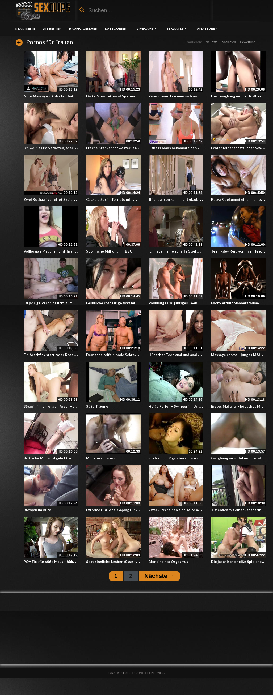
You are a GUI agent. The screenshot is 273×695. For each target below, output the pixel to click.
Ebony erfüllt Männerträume (235, 303)
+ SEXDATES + (175, 28)
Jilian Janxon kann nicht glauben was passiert (187, 199)
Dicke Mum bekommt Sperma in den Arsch (121, 96)
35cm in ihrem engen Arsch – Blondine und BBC (63, 406)
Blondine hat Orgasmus (168, 562)
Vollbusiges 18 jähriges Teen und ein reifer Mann (190, 303)
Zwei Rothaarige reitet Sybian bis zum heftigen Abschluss (72, 199)
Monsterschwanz (100, 458)
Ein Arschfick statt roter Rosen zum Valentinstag (65, 355)
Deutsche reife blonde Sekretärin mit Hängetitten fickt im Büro (139, 355)
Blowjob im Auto (37, 510)
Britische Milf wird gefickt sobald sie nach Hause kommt (71, 458)
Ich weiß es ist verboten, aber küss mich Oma (61, 148)
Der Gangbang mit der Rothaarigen (240, 96)
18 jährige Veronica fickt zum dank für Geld (60, 303)
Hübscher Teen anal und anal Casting (180, 355)
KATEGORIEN (116, 28)
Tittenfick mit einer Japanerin (236, 510)
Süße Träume (97, 406)
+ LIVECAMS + (145, 28)
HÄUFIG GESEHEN (83, 28)
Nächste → (159, 576)
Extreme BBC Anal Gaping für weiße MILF (120, 510)
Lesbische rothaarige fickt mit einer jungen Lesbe (128, 303)
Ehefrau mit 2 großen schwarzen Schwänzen (185, 458)
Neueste (212, 42)
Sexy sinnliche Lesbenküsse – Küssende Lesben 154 (130, 562)
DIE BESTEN (52, 28)
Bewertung (247, 42)
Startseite (25, 28)
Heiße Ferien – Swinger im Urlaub (177, 406)
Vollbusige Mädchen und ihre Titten (54, 251)
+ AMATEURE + (206, 28)
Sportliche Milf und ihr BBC (109, 251)
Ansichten (229, 42)
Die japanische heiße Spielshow (237, 562)
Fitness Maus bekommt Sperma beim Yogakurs (187, 148)
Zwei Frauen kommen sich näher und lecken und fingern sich (199, 96)
